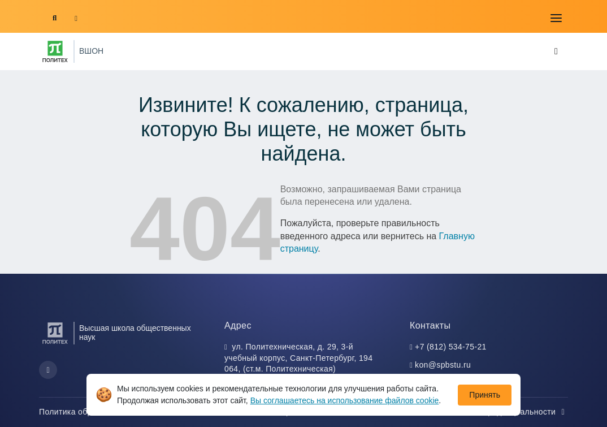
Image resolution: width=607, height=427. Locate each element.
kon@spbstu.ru (443, 364)
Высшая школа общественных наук (135, 333)
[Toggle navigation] (556, 18)
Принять (484, 394)
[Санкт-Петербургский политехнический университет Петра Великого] (55, 51)
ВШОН (91, 50)
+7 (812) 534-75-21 (451, 346)
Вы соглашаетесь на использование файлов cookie (344, 400)
